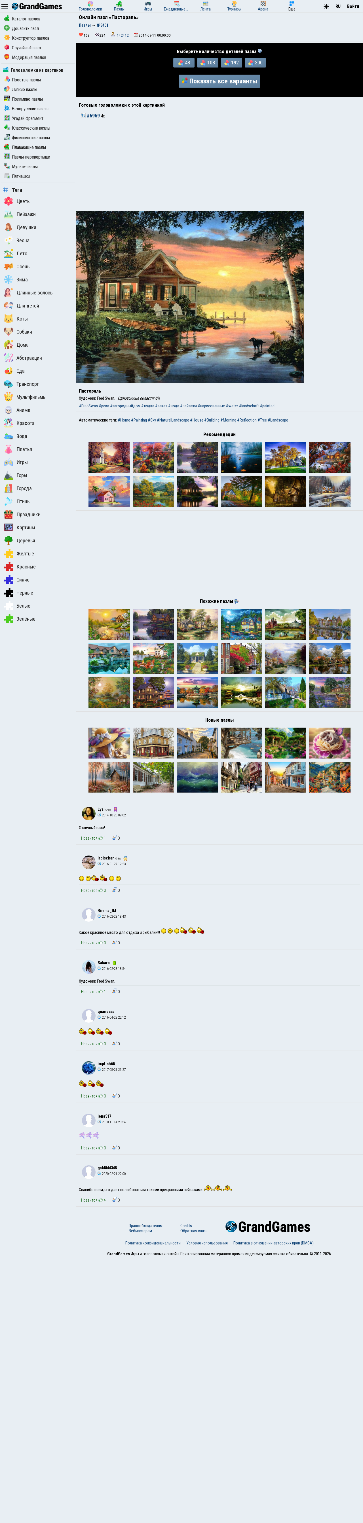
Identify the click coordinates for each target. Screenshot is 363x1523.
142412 (123, 35)
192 (231, 63)
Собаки (18, 331)
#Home (124, 420)
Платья (18, 449)
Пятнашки (17, 176)
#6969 (91, 116)
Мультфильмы (25, 396)
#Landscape (278, 420)
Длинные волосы (29, 292)
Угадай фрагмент (23, 118)
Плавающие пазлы (25, 147)
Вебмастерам (140, 1494)
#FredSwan (88, 405)
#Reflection (247, 420)
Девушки (20, 227)
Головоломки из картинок (33, 70)
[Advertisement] (219, 168)
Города (18, 488)
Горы (15, 475)
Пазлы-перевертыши (27, 157)
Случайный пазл (22, 47)
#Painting (139, 420)
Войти (353, 6)
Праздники (22, 514)
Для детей (21, 305)
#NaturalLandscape (173, 420)
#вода (173, 405)
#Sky (152, 420)
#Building (212, 420)
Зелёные (19, 618)
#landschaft (249, 405)
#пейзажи (188, 405)
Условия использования (207, 1506)
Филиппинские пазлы (27, 137)
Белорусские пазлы (26, 108)
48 (184, 63)
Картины (19, 527)
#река (104, 405)
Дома (16, 344)
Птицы (17, 501)
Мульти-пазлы (21, 166)
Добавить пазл (21, 28)
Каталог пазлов (22, 19)
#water (232, 405)
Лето (15, 253)
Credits (186, 1489)
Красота (19, 422)
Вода (15, 436)
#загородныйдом (125, 405)
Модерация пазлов (25, 57)
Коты (16, 318)
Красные (20, 566)
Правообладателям (145, 1489)
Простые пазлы (22, 80)
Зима (16, 279)
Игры (16, 462)
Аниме (17, 409)
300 (255, 63)
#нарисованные (211, 405)
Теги (12, 190)
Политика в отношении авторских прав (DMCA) (273, 1506)
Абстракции (23, 357)
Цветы (17, 201)
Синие (16, 579)
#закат (161, 405)
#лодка (147, 405)
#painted (267, 405)
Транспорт (21, 383)
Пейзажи (20, 214)
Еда (14, 370)
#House (196, 420)
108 (207, 63)
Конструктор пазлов (26, 38)
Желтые (19, 553)
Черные (18, 592)
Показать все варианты (219, 81)
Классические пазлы (27, 128)
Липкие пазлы (20, 89)
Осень (16, 266)
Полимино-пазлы (23, 99)
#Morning (228, 420)
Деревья (19, 540)
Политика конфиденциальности (153, 1506)
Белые (17, 605)
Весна (16, 240)
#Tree (262, 420)
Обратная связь (194, 1494)
